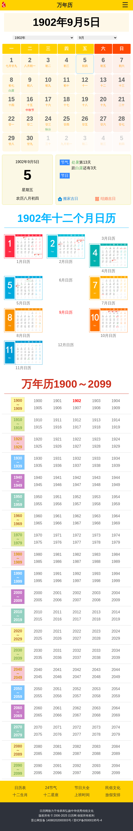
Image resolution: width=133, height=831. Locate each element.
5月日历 (23, 303)
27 (103, 118)
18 (66, 99)
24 (48, 118)
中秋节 (30, 110)
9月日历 (66, 312)
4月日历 (108, 271)
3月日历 (108, 238)
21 (121, 99)
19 (85, 99)
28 (121, 118)
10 (48, 79)
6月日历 (66, 280)
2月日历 (66, 262)
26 (85, 118)
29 (11, 138)
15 (11, 99)
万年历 (65, 5)
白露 (11, 90)
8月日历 (23, 336)
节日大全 (82, 788)
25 (66, 118)
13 (103, 79)
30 (30, 138)
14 (121, 79)
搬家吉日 (70, 199)
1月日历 (23, 262)
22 (11, 118)
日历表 (20, 788)
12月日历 (66, 345)
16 (30, 99)
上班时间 (82, 795)
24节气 (51, 788)
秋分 (48, 129)
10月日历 (108, 336)
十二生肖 (20, 795)
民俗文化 (112, 788)
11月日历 (23, 368)
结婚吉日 (108, 199)
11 (66, 79)
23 (30, 118)
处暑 (75, 162)
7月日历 (108, 303)
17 (48, 99)
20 (103, 99)
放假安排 (112, 795)
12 (85, 79)
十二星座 (51, 795)
